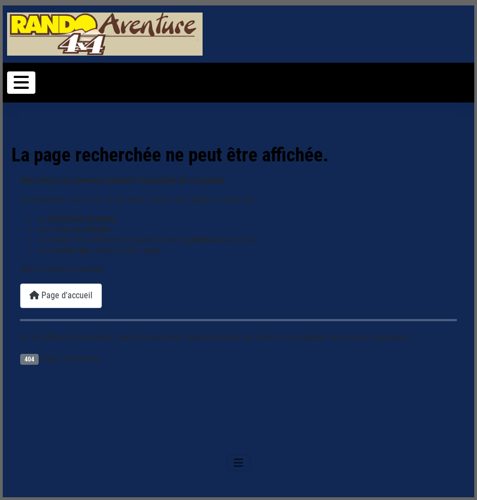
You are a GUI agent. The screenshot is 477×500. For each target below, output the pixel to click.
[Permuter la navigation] (21, 82)
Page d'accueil (61, 295)
